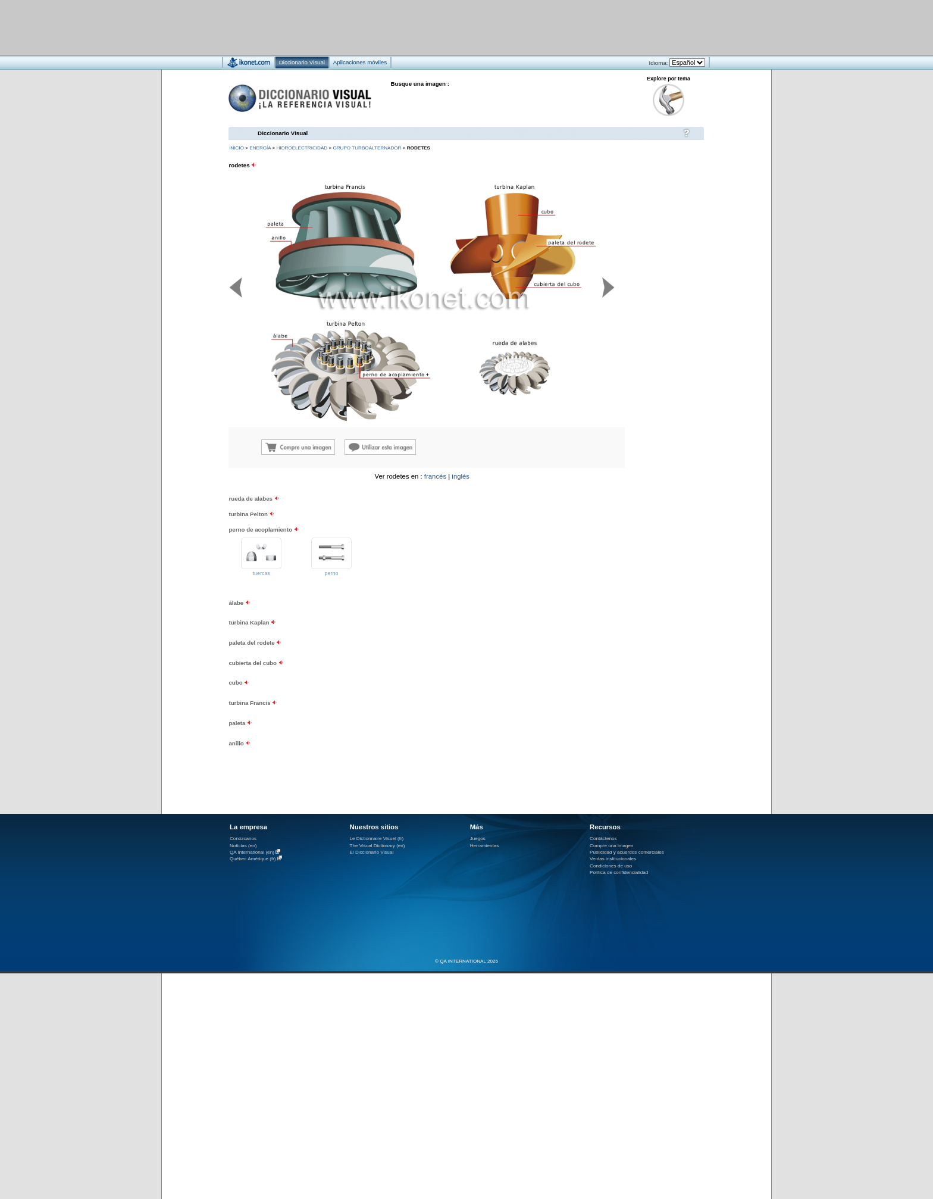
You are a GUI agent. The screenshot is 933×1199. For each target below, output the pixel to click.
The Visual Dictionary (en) (377, 845)
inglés (460, 476)
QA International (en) (252, 852)
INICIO (236, 148)
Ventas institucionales (613, 858)
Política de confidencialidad (619, 872)
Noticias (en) (243, 845)
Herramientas (484, 845)
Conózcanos (243, 838)
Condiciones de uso (611, 866)
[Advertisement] (431, 27)
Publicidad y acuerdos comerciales (627, 852)
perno (332, 573)
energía (260, 148)
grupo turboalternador (367, 148)
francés (435, 476)
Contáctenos (603, 838)
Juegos (478, 838)
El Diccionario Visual (371, 852)
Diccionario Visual (283, 133)
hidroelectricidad (302, 148)
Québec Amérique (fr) (253, 858)
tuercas (261, 573)
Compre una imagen (611, 845)
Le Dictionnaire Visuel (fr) (376, 838)
